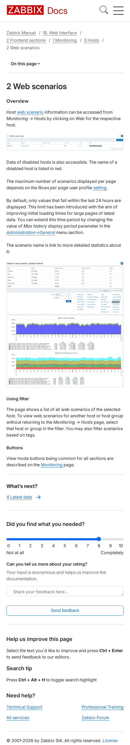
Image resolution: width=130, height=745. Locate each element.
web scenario (30, 112)
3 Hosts (91, 40)
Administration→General (30, 232)
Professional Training (103, 707)
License (110, 740)
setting (100, 187)
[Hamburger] (118, 10)
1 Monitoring (65, 40)
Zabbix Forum (95, 717)
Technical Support (24, 707)
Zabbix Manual (21, 32)
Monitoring (51, 464)
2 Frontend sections (26, 40)
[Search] (104, 11)
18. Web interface (60, 32)
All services (17, 717)
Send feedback (65, 610)
